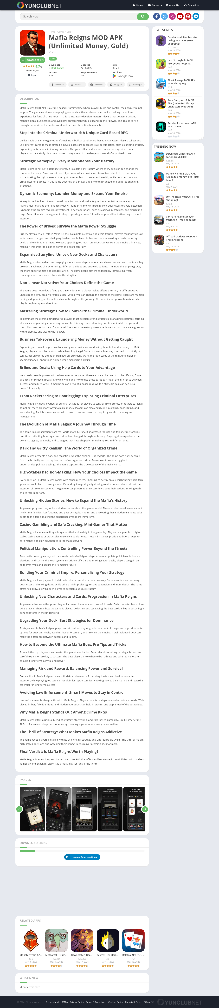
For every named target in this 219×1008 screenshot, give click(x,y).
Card (69, 31)
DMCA (64, 1002)
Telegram (115, 84)
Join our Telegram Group (81, 857)
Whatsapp (135, 84)
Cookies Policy (115, 1002)
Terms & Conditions (96, 1002)
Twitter (75, 84)
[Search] (84, 16)
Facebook (57, 84)
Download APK (32, 60)
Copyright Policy (133, 1002)
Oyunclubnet (52, 1002)
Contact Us (191, 5)
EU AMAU (148, 1002)
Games (153, 5)
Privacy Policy (77, 1002)
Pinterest (96, 84)
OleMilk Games (56, 67)
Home (138, 5)
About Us (172, 5)
